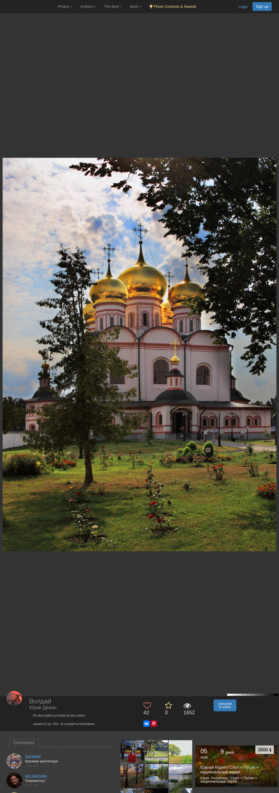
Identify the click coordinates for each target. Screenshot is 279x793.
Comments (24, 742)
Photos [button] (65, 6)
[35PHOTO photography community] (28, 6)
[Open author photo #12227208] (132, 752)
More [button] (136, 6)
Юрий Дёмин (43, 708)
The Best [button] (113, 6)
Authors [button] (88, 6)
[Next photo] (274, 346)
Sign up (262, 6)
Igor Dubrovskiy (36, 776)
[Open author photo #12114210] (156, 752)
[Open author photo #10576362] (180, 776)
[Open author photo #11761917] (132, 776)
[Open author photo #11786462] (180, 752)
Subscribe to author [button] (225, 705)
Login (243, 7)
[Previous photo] (5, 346)
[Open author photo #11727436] (156, 776)
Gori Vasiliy (33, 756)
